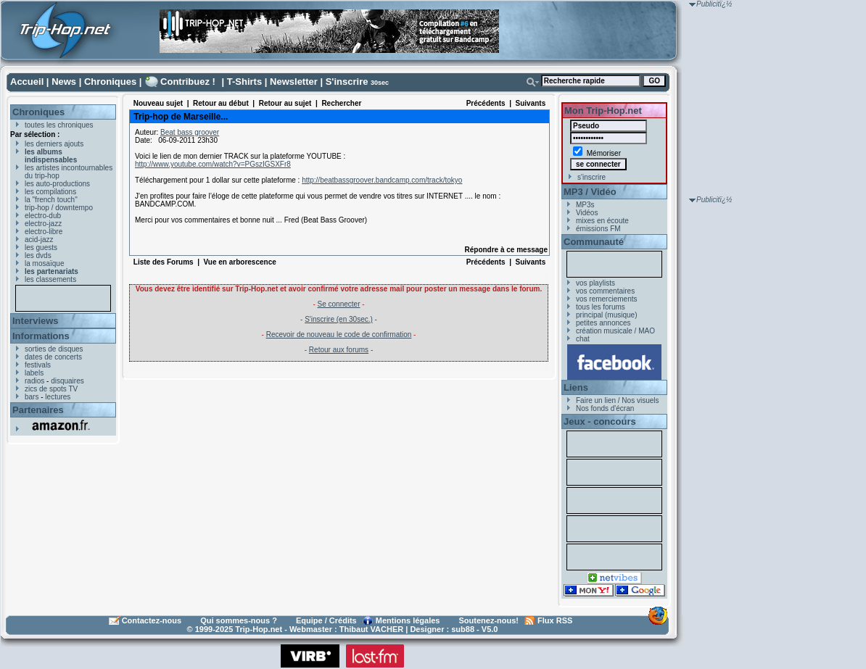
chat (583, 339)
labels (34, 373)
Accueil (27, 81)
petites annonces (603, 323)
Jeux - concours (600, 421)
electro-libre (43, 232)
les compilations (50, 192)
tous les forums (600, 307)
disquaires (67, 381)
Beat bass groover (189, 132)
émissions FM (598, 229)
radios (34, 381)
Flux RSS (554, 620)
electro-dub (43, 216)
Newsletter (294, 81)
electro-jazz (43, 224)
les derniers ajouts (54, 144)
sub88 (462, 629)
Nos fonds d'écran (605, 408)
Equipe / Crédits (326, 620)
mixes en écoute (602, 221)
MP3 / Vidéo (590, 191)
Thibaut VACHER (371, 629)
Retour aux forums (338, 350)
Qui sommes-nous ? (238, 620)
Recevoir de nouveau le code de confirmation (339, 334)
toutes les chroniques (59, 125)
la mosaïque (44, 263)
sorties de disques (54, 349)
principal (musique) (606, 315)
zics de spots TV (51, 389)
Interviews (35, 320)
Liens (576, 387)
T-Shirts (244, 81)
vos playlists (595, 283)
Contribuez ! (187, 81)
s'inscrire (591, 177)
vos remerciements (606, 299)
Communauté (594, 241)
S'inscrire (347, 81)
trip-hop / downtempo (59, 208)
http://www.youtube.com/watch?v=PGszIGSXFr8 (213, 164)
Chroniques (110, 81)
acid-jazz (39, 240)
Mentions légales (408, 620)
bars (31, 397)
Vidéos (587, 213)
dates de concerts (53, 357)
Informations (41, 336)
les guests (41, 248)
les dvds (38, 255)
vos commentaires (605, 291)
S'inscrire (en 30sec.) (339, 319)
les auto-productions (57, 184)
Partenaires (38, 409)
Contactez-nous (152, 620)
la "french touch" (51, 200)
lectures (57, 397)
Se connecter (339, 304)
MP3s (585, 205)
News (63, 81)
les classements (50, 279)
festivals (38, 365)
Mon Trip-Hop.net (603, 110)
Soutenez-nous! (489, 620)
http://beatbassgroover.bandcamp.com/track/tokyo (382, 180)
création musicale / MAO (615, 331)
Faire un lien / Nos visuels (617, 400)
